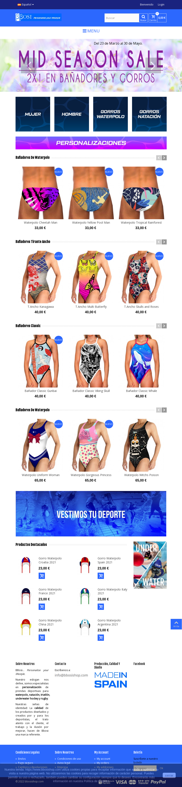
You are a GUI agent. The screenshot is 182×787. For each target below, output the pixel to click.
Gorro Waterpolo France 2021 (50, 591)
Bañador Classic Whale (141, 391)
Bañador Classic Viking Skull (91, 391)
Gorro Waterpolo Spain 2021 (109, 560)
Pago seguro (24, 763)
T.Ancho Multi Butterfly (91, 307)
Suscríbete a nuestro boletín (146, 760)
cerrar (169, 775)
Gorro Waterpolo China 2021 (50, 622)
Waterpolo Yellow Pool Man (91, 222)
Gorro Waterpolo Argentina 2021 (109, 622)
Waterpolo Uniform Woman (41, 475)
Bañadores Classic (28, 326)
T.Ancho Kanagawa (40, 307)
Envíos (21, 758)
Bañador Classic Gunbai (41, 391)
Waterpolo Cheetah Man (40, 222)
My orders (101, 763)
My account (102, 758)
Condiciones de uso (68, 758)
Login (161, 4)
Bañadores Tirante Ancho (33, 242)
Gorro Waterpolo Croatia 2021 (50, 560)
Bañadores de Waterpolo (33, 158)
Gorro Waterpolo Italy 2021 (112, 591)
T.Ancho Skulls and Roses (141, 307)
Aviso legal (62, 763)
